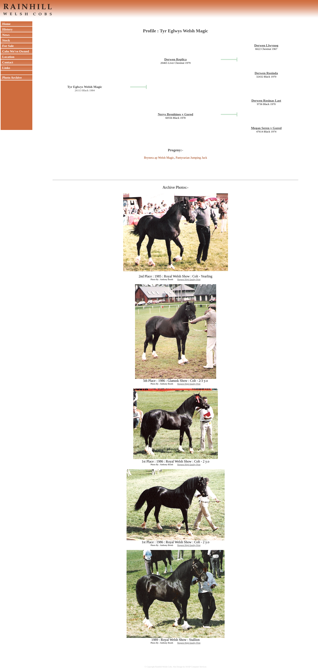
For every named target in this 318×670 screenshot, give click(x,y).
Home (5, 24)
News (5, 35)
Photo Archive (11, 77)
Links (5, 68)
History (7, 29)
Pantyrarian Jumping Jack (191, 157)
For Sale (7, 46)
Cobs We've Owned (15, 51)
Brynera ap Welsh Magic (159, 157)
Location (7, 57)
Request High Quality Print (188, 279)
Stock (5, 40)
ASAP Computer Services (195, 667)
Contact (7, 62)
